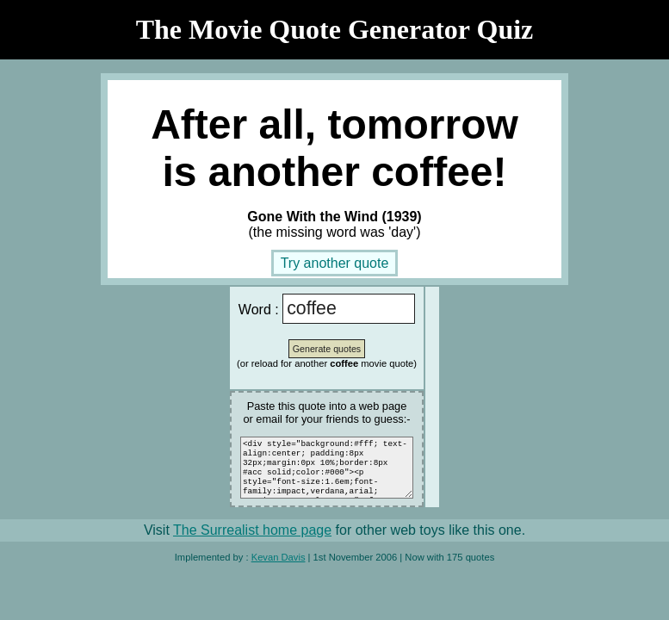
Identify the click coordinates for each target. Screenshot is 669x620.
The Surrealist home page (252, 540)
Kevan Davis (278, 567)
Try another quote (335, 263)
